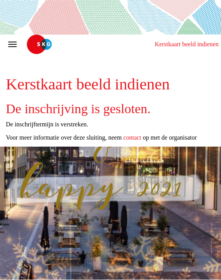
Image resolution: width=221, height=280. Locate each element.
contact (132, 137)
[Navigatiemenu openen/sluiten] (12, 44)
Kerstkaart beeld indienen (187, 44)
